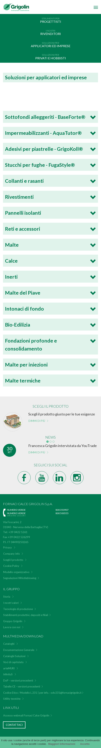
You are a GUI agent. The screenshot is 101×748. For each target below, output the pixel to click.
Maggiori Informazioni (61, 743)
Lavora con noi (11, 627)
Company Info (11, 553)
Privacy (7, 547)
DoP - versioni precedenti (18, 680)
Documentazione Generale (18, 650)
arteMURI (9, 668)
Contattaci (14, 724)
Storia (6, 596)
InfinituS (8, 674)
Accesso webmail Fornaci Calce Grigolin (26, 715)
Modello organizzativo (16, 572)
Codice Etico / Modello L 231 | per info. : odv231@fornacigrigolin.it (42, 692)
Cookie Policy (11, 565)
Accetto (85, 743)
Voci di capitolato (13, 662)
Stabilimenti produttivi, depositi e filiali (25, 615)
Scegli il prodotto (13, 559)
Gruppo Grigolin (12, 621)
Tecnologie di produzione (18, 609)
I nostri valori (11, 602)
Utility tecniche (11, 698)
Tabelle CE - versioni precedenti (21, 686)
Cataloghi (8, 643)
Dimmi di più (36, 420)
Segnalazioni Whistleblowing (19, 578)
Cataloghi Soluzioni (14, 656)
